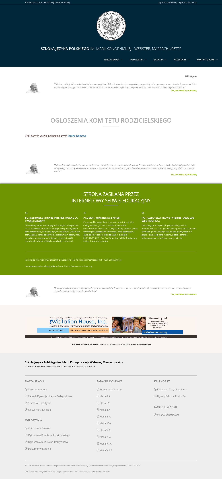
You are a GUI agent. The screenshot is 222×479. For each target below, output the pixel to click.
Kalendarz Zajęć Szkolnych (170, 389)
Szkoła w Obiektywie (38, 403)
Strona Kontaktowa (166, 415)
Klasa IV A (104, 423)
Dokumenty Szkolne (38, 448)
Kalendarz (180, 59)
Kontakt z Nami (205, 59)
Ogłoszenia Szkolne (37, 428)
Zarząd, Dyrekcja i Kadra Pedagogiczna (48, 396)
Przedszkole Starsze (109, 389)
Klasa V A (103, 430)
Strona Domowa (77, 136)
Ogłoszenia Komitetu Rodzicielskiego (47, 435)
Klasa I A (103, 403)
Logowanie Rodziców (167, 2)
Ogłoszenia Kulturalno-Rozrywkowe (47, 442)
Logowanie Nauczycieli (187, 2)
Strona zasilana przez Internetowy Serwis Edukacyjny (47, 2)
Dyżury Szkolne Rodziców (170, 396)
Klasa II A (103, 409)
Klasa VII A (104, 443)
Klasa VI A (104, 437)
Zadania (158, 59)
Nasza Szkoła (111, 59)
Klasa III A (104, 416)
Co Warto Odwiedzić (38, 409)
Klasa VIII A (104, 450)
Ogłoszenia (136, 59)
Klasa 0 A (103, 396)
